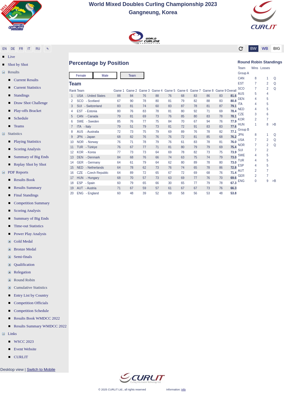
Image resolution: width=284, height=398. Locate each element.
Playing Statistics (27, 141)
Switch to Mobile (41, 369)
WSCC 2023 (24, 341)
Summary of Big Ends (31, 156)
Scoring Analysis (27, 149)
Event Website (25, 349)
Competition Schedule (31, 310)
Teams (19, 126)
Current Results (26, 80)
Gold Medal (23, 241)
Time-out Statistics (28, 226)
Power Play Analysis (30, 233)
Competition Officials (31, 303)
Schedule (21, 118)
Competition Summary (32, 203)
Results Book (24, 179)
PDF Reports (18, 172)
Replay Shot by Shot (30, 164)
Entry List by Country (31, 295)
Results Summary (28, 187)
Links (12, 333)
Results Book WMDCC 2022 (37, 318)
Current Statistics (27, 87)
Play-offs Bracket (27, 110)
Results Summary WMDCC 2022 (40, 326)
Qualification (24, 264)
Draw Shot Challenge (31, 102)
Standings (21, 95)
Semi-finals (23, 256)
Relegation (22, 272)
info (183, 389)
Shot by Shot (18, 64)
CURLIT (21, 357)
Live (11, 56)
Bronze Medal (25, 249)
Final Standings (26, 195)
